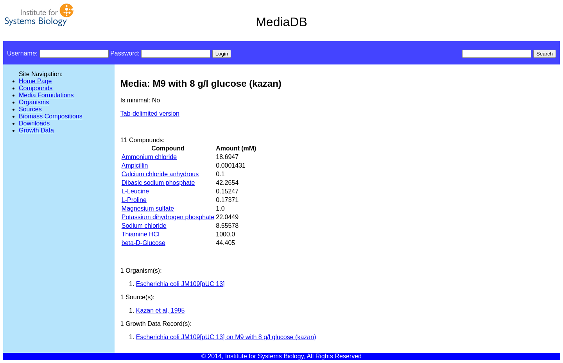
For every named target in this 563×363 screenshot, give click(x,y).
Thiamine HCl (141, 234)
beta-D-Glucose (143, 243)
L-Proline (134, 200)
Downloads (34, 123)
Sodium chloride (144, 225)
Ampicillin (135, 165)
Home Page (35, 81)
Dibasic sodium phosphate (158, 182)
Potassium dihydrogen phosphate (168, 217)
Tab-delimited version (149, 113)
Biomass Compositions (50, 116)
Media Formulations (46, 95)
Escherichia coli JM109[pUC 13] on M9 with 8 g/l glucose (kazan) (226, 337)
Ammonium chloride (149, 157)
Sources (30, 109)
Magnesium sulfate (148, 208)
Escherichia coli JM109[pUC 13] (180, 284)
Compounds (35, 88)
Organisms (34, 102)
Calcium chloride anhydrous (160, 174)
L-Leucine (135, 191)
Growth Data (36, 130)
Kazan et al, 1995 (160, 310)
